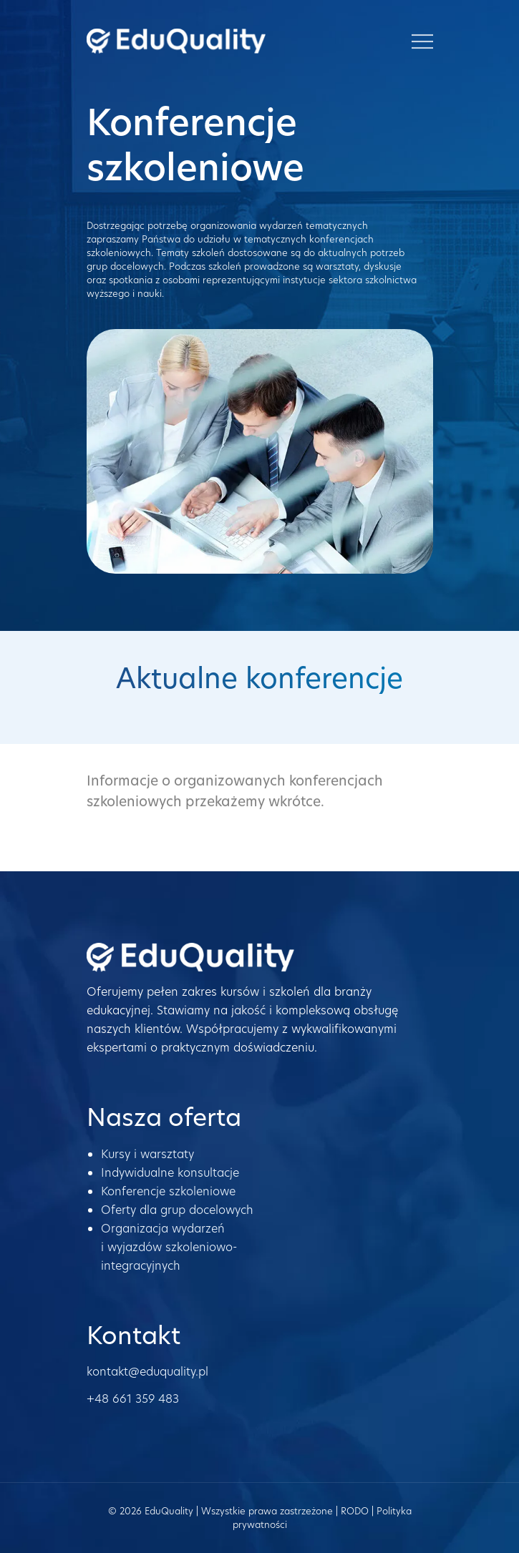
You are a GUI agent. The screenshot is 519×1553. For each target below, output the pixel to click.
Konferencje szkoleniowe (168, 1191)
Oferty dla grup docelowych (177, 1210)
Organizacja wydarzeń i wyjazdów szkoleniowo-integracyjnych (169, 1247)
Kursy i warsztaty (147, 1154)
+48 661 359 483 (133, 1399)
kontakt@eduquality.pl (147, 1371)
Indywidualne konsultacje (170, 1173)
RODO (355, 1510)
